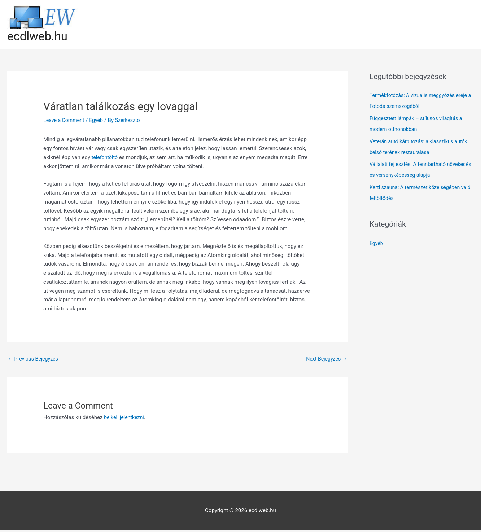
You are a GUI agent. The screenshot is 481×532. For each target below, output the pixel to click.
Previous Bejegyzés (34, 360)
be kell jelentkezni (125, 419)
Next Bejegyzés (325, 360)
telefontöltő (105, 158)
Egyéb (99, 121)
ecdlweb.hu (39, 36)
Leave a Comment (65, 121)
